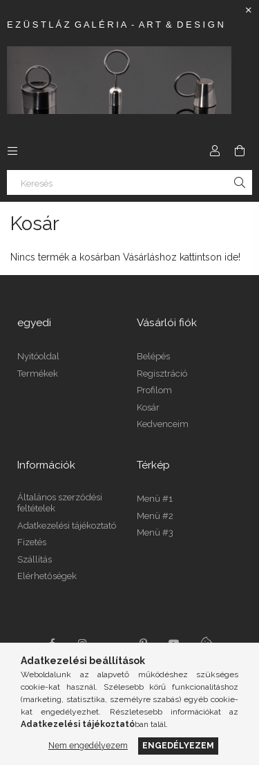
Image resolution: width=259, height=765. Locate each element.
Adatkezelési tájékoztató (66, 525)
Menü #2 (155, 516)
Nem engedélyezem (88, 745)
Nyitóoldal (38, 356)
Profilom (154, 390)
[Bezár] (248, 10)
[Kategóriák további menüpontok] (12, 150)
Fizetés (31, 542)
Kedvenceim (163, 424)
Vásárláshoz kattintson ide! (181, 257)
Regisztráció (162, 373)
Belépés (153, 356)
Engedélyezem (178, 745)
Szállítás (34, 559)
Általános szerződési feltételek (59, 502)
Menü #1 (155, 498)
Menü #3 (155, 532)
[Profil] (214, 150)
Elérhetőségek (47, 576)
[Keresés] (129, 182)
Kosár (148, 407)
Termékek (37, 373)
